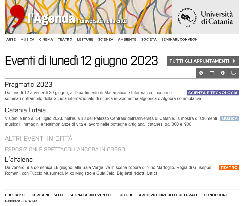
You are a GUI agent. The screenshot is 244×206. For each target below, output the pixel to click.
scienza (105, 39)
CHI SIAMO (15, 195)
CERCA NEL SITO (47, 195)
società (149, 39)
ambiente (127, 39)
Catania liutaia (25, 110)
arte (11, 39)
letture (85, 39)
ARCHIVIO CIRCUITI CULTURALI (168, 195)
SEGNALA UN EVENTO (90, 195)
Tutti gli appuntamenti (203, 61)
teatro (65, 39)
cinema (46, 39)
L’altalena (19, 159)
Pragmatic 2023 (28, 84)
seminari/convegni (180, 39)
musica (27, 39)
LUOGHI (124, 195)
